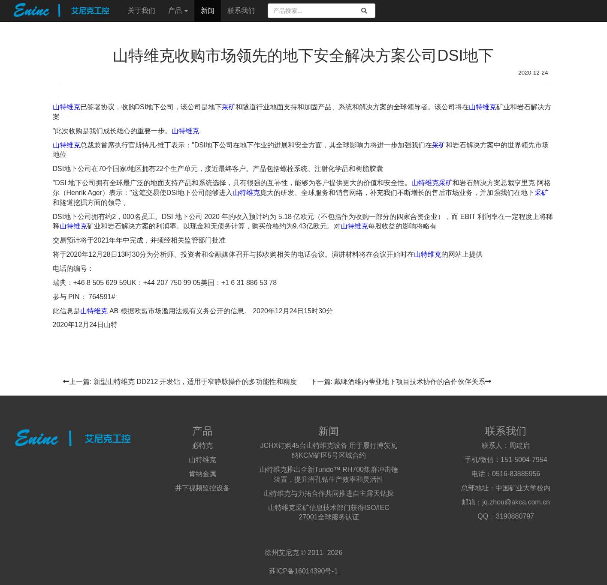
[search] (364, 10)
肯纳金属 (202, 473)
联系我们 (241, 10)
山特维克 (66, 107)
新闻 (207, 10)
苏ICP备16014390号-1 (303, 571)
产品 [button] (178, 10)
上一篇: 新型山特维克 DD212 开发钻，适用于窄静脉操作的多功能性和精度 (180, 381)
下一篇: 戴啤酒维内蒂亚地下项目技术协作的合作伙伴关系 (401, 381)
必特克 (202, 445)
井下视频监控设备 (202, 488)
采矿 (229, 107)
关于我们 (141, 10)
